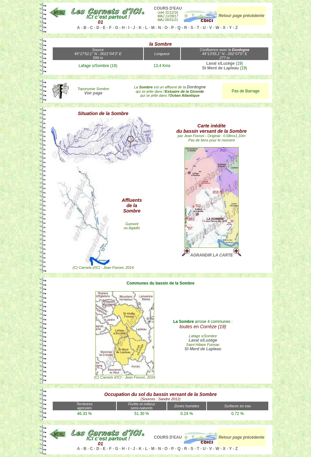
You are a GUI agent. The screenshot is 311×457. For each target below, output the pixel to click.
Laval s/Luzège (220, 63)
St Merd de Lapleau (220, 68)
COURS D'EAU (168, 8)
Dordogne (196, 87)
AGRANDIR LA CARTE (211, 255)
